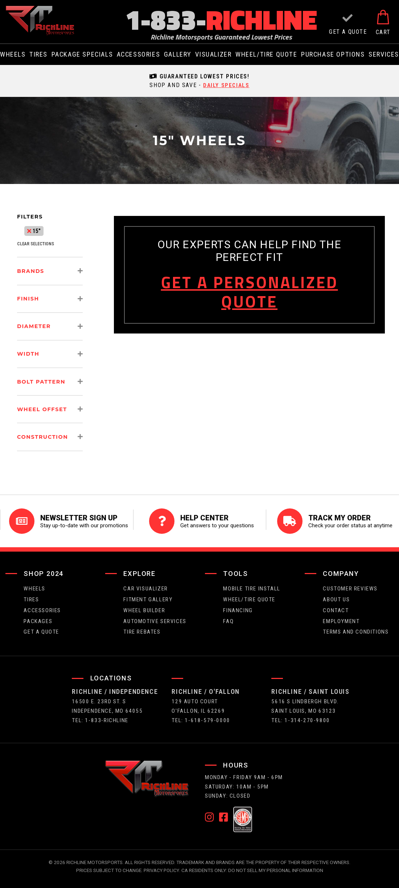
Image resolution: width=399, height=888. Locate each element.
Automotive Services (154, 617)
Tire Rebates (141, 628)
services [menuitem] (384, 54)
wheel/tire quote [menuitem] (266, 54)
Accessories (42, 606)
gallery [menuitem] (178, 54)
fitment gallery (147, 595)
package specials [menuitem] (82, 54)
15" (34, 231)
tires (31, 595)
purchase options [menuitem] (333, 54)
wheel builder (144, 606)
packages (38, 617)
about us (336, 595)
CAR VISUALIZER (145, 584)
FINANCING (237, 606)
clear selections (35, 243)
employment (341, 617)
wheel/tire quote (249, 595)
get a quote (41, 628)
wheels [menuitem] (13, 54)
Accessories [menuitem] (138, 54)
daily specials (226, 85)
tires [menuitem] (38, 54)
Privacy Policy (161, 866)
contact (336, 606)
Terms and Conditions (355, 628)
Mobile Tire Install (251, 584)
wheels (34, 584)
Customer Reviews (350, 584)
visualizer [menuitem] (213, 54)
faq (228, 617)
